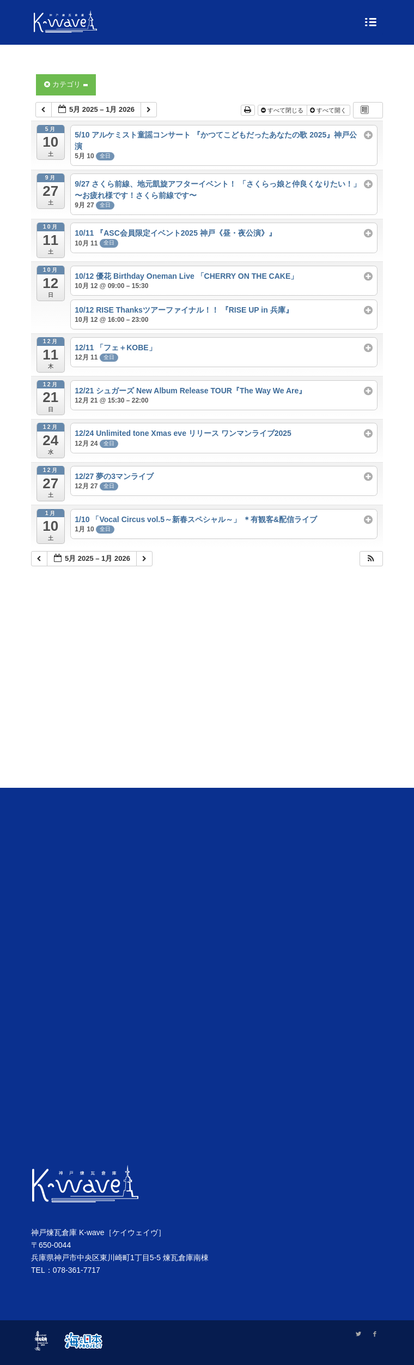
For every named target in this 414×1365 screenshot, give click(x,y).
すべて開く (329, 110)
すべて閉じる (283, 110)
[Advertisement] (207, 690)
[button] (371, 559)
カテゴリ (66, 84)
